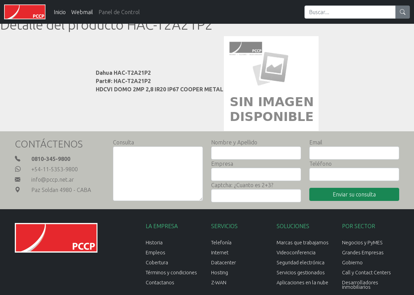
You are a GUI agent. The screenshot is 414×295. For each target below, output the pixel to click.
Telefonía (221, 242)
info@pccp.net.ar (52, 179)
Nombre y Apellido (234, 142)
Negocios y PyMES (362, 242)
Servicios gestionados (301, 272)
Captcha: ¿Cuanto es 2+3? (242, 185)
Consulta (123, 142)
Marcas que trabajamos (303, 242)
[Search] (350, 12)
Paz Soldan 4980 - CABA (61, 190)
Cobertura (157, 262)
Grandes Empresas (363, 252)
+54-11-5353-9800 (54, 169)
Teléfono (320, 164)
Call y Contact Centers (366, 272)
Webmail (82, 12)
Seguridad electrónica (300, 262)
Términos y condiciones (171, 272)
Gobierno (352, 262)
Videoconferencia (296, 252)
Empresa (222, 164)
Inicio (60, 12)
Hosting (219, 272)
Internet (219, 252)
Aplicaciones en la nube (302, 282)
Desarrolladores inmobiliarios (360, 285)
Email (315, 142)
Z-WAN (218, 282)
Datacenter (223, 262)
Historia (154, 242)
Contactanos (160, 282)
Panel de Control (119, 12)
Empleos (155, 252)
